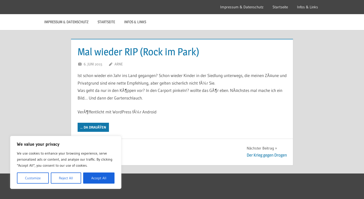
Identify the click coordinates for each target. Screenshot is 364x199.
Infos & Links (307, 7)
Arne (119, 64)
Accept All (98, 178)
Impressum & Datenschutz (241, 7)
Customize (33, 178)
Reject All (66, 178)
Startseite (280, 7)
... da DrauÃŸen (93, 127)
